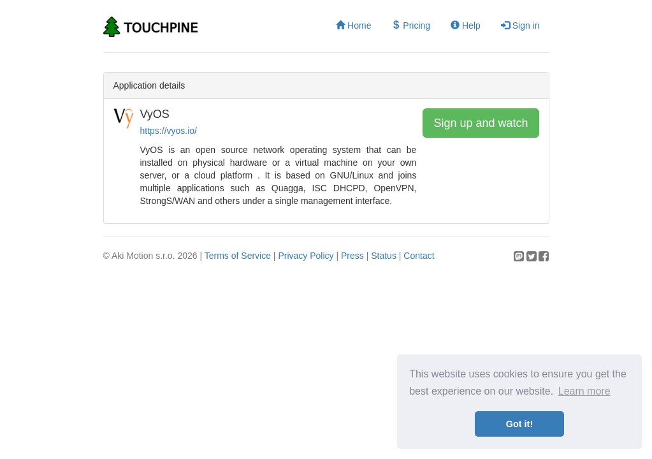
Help (466, 25)
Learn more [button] (584, 391)
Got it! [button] (519, 424)
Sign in (520, 25)
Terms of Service (238, 256)
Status (383, 256)
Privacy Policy (305, 256)
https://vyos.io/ (168, 131)
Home (353, 25)
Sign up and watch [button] (480, 123)
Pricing (410, 25)
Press (352, 256)
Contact (418, 256)
